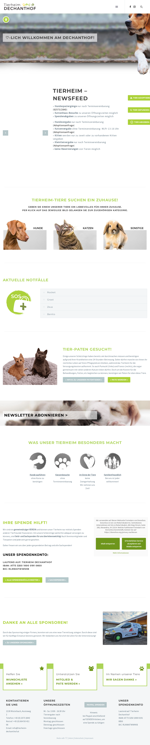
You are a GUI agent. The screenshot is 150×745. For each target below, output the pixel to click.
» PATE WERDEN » (119, 421)
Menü (116, 7)
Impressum (89, 738)
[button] (141, 7)
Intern (71, 738)
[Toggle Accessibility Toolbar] (6, 19)
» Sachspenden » (57, 580)
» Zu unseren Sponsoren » (19, 642)
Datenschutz (79, 738)
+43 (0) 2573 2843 (22, 718)
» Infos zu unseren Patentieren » (83, 421)
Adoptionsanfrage (64, 125)
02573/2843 (60, 109)
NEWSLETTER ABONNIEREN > (36, 439)
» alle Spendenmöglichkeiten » (22, 580)
